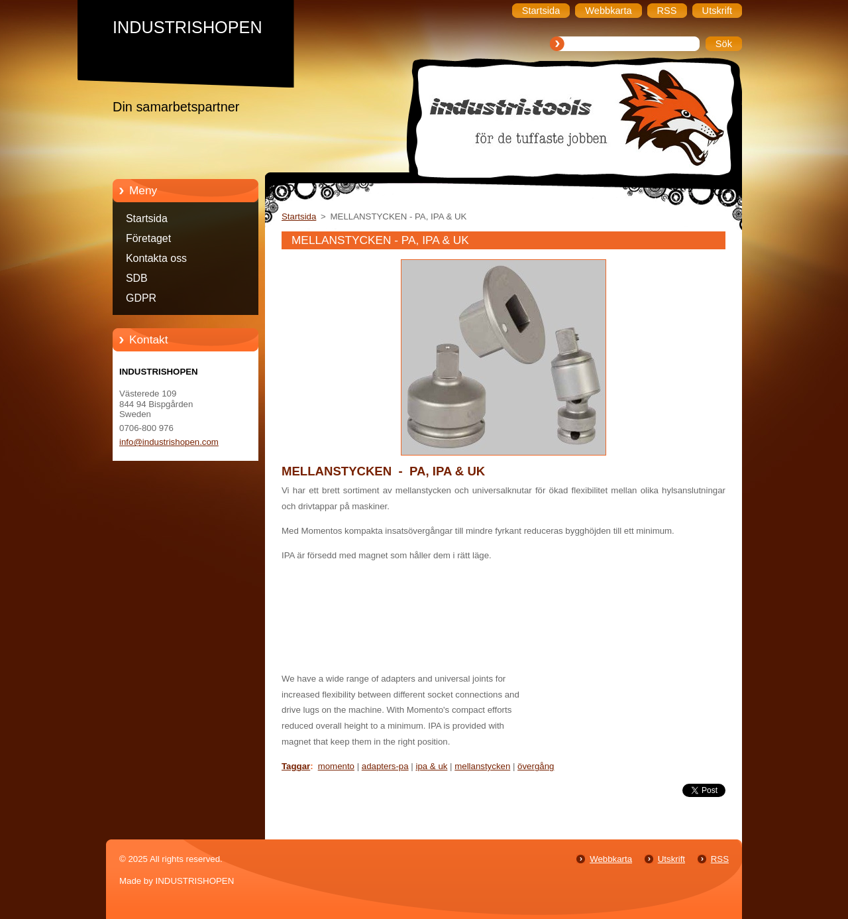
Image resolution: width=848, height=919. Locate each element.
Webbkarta (611, 859)
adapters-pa (385, 766)
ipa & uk (431, 766)
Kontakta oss (156, 258)
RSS (720, 859)
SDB (137, 278)
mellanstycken (482, 766)
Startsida (147, 218)
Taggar (296, 766)
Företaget (148, 238)
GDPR (141, 298)
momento (336, 766)
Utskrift (671, 859)
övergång (535, 766)
